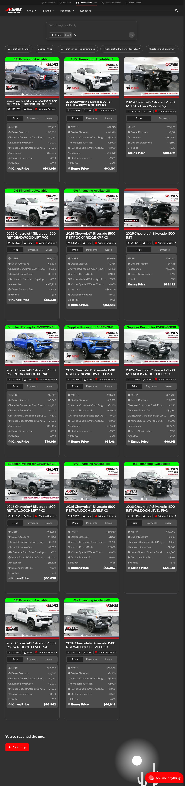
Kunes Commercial (111, 3)
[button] (75, 35)
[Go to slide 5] (41, 95)
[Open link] (45, 109)
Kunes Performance (86, 3)
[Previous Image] (9, 78)
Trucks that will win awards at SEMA (127, 49)
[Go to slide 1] (22, 95)
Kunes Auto (48, 3)
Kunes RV (65, 3)
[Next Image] (55, 78)
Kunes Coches (133, 3)
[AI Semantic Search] (92, 27)
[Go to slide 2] (27, 95)
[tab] (15, 118)
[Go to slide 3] (32, 95)
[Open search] (176, 10)
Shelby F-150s (46, 49)
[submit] (132, 35)
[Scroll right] (56, 109)
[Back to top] (17, 748)
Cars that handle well (20, 49)
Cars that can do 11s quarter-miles (80, 49)
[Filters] (56, 35)
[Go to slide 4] (36, 95)
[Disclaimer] (9, 127)
